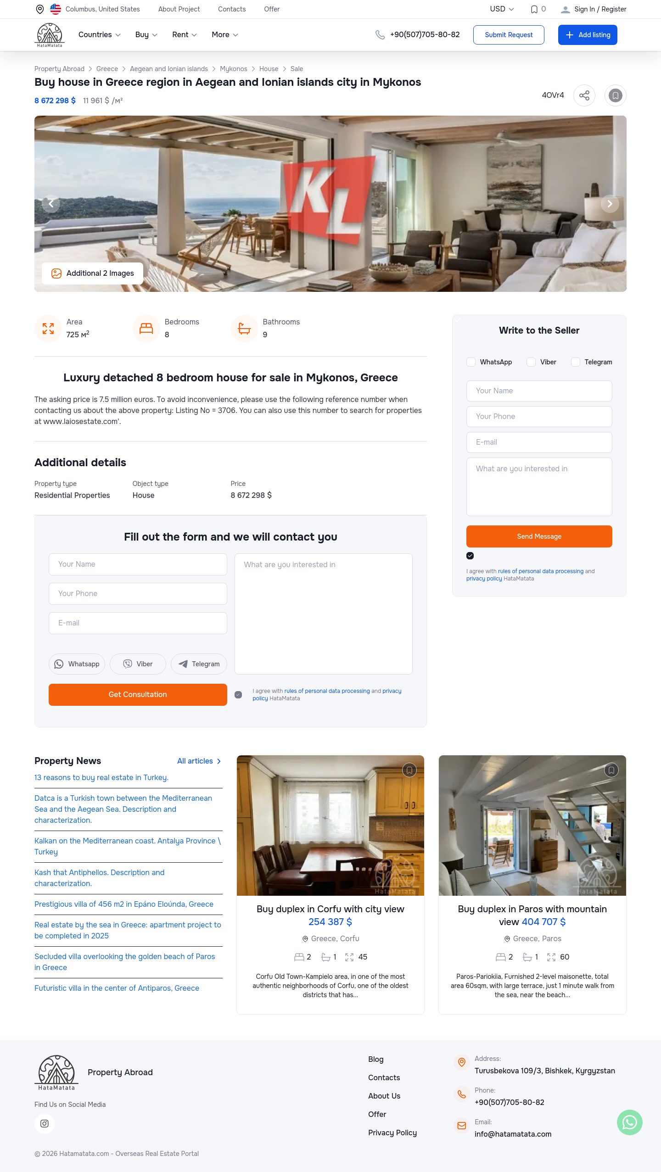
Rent (185, 34)
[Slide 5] (347, 280)
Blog (376, 1059)
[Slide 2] (314, 280)
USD (502, 9)
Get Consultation (138, 694)
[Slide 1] (303, 280)
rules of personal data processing (328, 691)
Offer (272, 9)
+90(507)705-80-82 (424, 34)
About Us (384, 1096)
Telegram (598, 362)
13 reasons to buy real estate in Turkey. (101, 777)
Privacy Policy (392, 1133)
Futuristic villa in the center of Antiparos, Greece (116, 988)
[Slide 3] (325, 280)
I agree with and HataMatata (327, 694)
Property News (67, 761)
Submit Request (508, 35)
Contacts (232, 9)
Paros (551, 938)
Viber (548, 362)
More (225, 34)
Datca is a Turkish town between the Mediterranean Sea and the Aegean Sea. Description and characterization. (123, 809)
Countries (100, 34)
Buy (147, 34)
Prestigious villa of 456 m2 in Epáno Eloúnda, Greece (123, 904)
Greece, (324, 938)
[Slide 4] (336, 280)
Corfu (349, 938)
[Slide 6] (358, 280)
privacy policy (485, 578)
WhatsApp (496, 362)
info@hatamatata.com (513, 1134)
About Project (179, 9)
